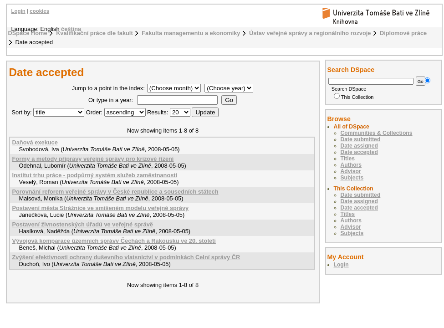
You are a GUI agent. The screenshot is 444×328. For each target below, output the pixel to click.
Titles (348, 158)
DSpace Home (27, 33)
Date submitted (361, 139)
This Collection (354, 97)
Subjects (352, 177)
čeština (71, 29)
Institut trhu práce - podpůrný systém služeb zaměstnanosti (95, 175)
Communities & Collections (377, 133)
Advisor (351, 171)
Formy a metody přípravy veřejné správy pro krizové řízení (93, 158)
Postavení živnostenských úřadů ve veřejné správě (82, 224)
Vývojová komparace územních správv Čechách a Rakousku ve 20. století (114, 240)
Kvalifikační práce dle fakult (94, 33)
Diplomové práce (403, 33)
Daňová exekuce (35, 142)
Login (18, 11)
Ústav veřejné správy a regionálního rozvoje (310, 33)
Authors (351, 165)
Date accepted (359, 152)
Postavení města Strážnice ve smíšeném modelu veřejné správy (100, 208)
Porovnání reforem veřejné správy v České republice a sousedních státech (115, 191)
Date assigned (359, 146)
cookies (39, 11)
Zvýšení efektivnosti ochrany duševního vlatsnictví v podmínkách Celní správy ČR (126, 257)
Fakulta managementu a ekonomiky (191, 33)
